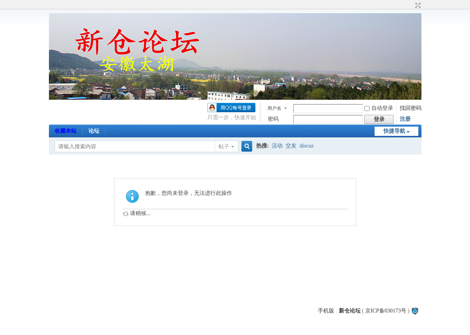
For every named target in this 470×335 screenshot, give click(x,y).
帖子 (224, 146)
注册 (405, 119)
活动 (277, 146)
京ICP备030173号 (385, 311)
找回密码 (410, 108)
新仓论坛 (350, 311)
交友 (291, 146)
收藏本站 (65, 131)
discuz (307, 146)
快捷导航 (394, 131)
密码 (273, 119)
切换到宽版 (417, 5)
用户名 (274, 108)
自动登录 (378, 108)
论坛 (93, 131)
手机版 (326, 311)
